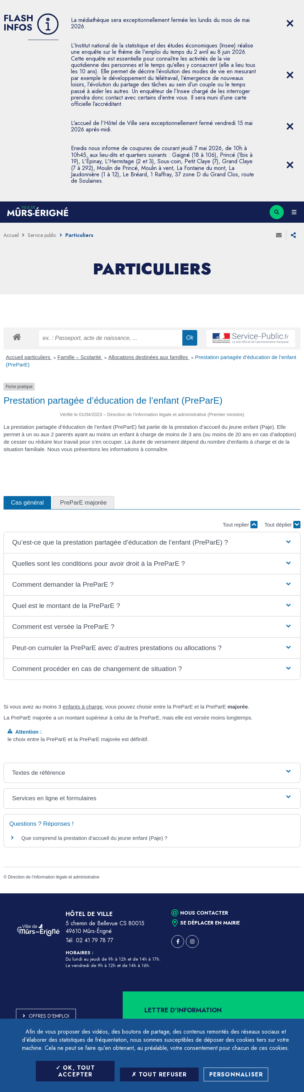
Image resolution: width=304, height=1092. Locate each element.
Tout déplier (282, 524)
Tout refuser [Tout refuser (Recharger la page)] (159, 1074)
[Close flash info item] (289, 23)
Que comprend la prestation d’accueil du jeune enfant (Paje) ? (94, 838)
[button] (152, 542)
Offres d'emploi (49, 1015)
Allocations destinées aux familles (148, 357)
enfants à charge (83, 707)
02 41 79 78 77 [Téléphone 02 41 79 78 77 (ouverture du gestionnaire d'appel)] (94, 940)
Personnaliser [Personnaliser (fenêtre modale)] (236, 1074)
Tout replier (240, 524)
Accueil (11, 235)
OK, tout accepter (75, 1071)
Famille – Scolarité (80, 357)
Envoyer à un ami (279, 235)
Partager (293, 235)
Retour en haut (286, 893)
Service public (42, 235)
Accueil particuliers (29, 357)
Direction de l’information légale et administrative (53, 877)
